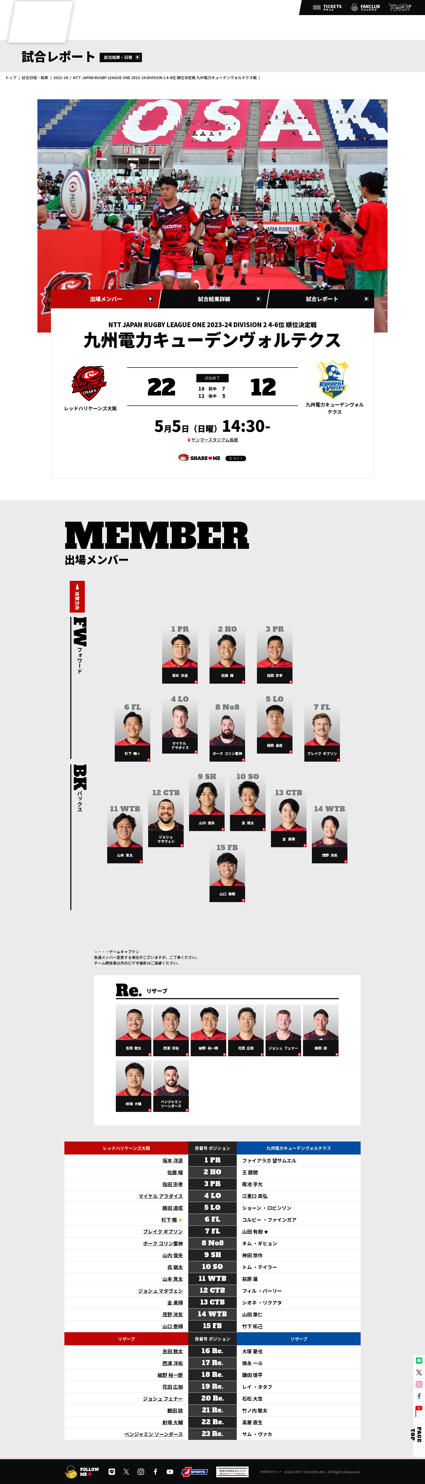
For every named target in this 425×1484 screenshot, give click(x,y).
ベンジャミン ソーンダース (153, 1433)
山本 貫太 (172, 1278)
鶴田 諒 (175, 1410)
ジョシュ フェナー (163, 1398)
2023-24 (60, 77)
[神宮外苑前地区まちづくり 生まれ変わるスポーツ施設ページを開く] (232, 1475)
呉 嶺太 (175, 1266)
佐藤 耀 (175, 1172)
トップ (11, 77)
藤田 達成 (172, 1207)
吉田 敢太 (172, 1351)
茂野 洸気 (172, 1314)
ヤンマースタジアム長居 (214, 439)
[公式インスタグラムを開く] (260, 8)
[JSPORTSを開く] (194, 1474)
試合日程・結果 (35, 77)
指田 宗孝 (172, 1184)
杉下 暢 (169, 1219)
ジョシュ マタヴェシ (160, 1290)
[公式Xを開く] (249, 8)
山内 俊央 (172, 1255)
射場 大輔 (172, 1422)
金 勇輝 (175, 1302)
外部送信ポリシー (271, 1471)
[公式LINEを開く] (237, 8)
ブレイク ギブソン (163, 1231)
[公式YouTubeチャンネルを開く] (284, 8)
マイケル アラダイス (160, 1195)
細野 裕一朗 (170, 1374)
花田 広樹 (172, 1386)
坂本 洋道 (172, 1160)
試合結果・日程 (118, 57)
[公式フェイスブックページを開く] (272, 8)
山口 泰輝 (172, 1326)
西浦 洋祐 (172, 1362)
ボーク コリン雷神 (163, 1243)
